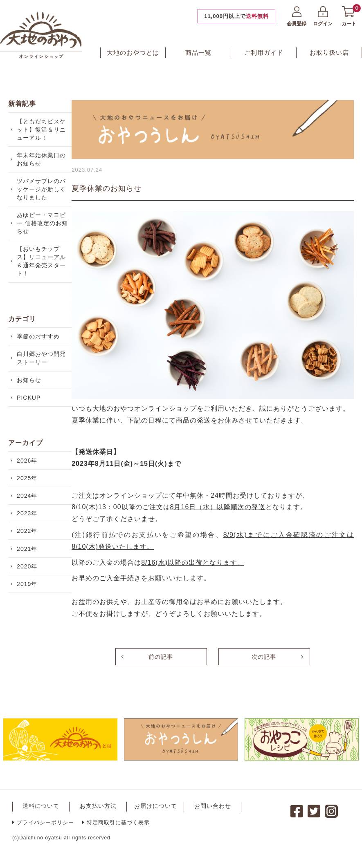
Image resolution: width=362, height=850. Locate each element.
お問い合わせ (212, 806)
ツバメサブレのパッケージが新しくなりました (42, 197)
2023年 (28, 553)
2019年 (28, 636)
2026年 (28, 491)
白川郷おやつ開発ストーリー (42, 378)
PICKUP (30, 424)
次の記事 (264, 656)
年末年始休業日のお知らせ (42, 164)
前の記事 (160, 656)
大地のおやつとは (133, 52)
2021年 (28, 595)
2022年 (28, 574)
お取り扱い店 (329, 52)
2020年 (28, 616)
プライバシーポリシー (43, 822)
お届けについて (155, 806)
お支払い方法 (98, 806)
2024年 (28, 532)
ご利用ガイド (263, 52)
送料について (40, 806)
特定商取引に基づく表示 (116, 822)
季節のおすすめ (39, 354)
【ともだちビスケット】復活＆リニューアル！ (42, 131)
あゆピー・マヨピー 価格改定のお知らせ (44, 234)
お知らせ (30, 403)
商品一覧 (198, 52)
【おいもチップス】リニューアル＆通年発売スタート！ (42, 275)
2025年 (28, 511)
